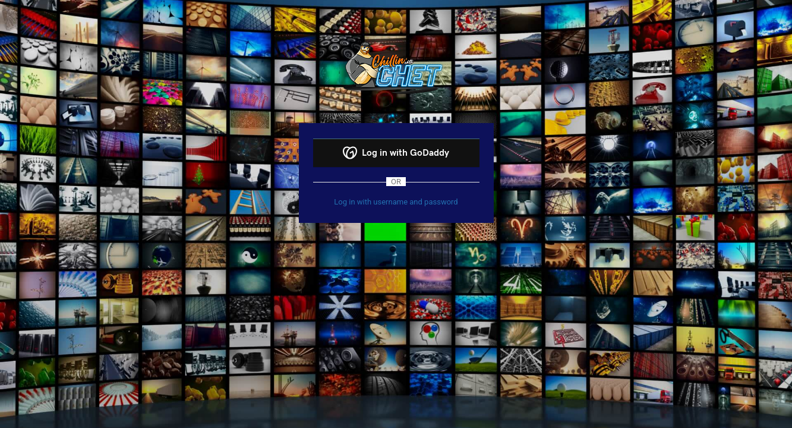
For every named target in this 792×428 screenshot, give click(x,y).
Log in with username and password (395, 201)
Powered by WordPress (396, 67)
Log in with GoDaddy (396, 153)
